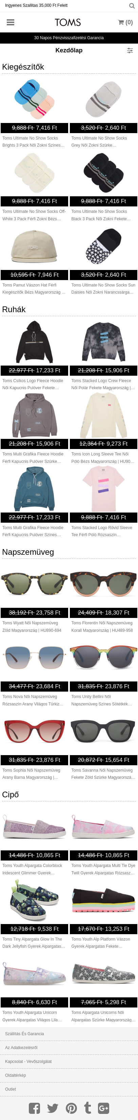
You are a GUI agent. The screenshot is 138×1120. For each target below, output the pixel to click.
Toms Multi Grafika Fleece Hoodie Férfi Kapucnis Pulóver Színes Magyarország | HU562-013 (32, 532)
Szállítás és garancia (24, 1033)
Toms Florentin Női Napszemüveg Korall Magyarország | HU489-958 (102, 627)
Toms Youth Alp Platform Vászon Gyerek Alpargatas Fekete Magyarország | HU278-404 (101, 943)
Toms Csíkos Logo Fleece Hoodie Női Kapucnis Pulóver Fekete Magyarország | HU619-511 (32, 385)
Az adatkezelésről (21, 1047)
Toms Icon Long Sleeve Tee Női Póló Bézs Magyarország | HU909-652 (103, 458)
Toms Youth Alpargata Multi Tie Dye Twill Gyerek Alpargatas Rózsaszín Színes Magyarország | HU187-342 (104, 870)
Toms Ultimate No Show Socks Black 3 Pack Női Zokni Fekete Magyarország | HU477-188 (99, 216)
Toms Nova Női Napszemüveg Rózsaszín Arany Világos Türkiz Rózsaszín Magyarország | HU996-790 (34, 701)
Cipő (10, 794)
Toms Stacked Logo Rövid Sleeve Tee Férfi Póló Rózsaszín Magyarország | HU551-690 (102, 532)
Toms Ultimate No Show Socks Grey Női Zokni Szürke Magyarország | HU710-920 (99, 142)
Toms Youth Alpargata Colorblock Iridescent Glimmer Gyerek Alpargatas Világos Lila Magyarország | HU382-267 (32, 870)
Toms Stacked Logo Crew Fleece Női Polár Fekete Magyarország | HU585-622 (101, 385)
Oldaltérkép (15, 1075)
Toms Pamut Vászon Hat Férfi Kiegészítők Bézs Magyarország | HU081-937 (32, 289)
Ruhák (13, 309)
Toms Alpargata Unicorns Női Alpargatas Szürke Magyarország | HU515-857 (103, 1017)
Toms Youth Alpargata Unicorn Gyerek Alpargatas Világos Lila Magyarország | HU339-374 (30, 1017)
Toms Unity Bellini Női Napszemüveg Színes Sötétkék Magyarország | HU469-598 (100, 701)
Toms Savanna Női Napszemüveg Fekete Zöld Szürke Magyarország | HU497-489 (103, 774)
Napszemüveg (28, 551)
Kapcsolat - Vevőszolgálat (28, 1061)
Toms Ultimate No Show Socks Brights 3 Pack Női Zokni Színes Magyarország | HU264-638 (31, 142)
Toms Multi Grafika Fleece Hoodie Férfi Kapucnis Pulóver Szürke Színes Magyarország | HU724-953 (34, 458)
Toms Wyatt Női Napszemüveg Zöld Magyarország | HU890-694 (31, 627)
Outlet (10, 1089)
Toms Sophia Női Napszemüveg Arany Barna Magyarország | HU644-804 (31, 774)
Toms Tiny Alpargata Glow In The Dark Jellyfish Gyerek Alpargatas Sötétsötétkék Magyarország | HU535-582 (32, 943)
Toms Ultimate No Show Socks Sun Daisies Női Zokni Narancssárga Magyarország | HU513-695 (104, 289)
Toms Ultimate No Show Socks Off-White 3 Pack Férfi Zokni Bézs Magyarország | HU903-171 (34, 216)
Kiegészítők (23, 66)
